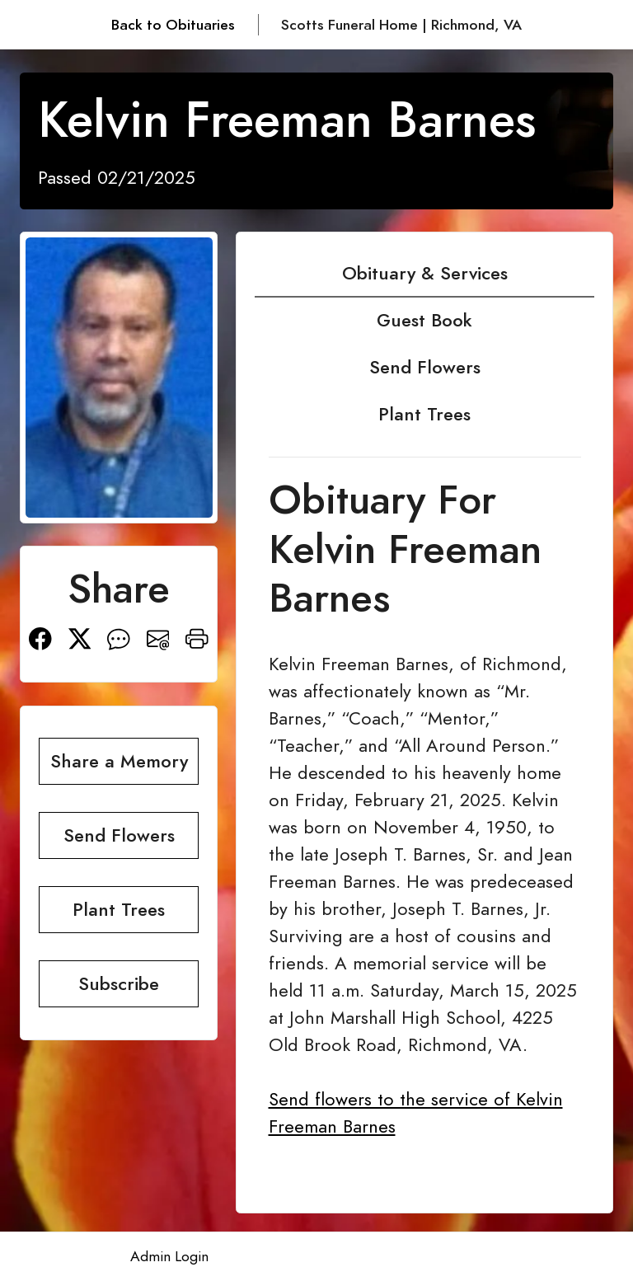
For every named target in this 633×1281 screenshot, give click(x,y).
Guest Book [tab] (424, 320)
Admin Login (169, 1256)
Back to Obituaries (173, 25)
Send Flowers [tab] (425, 367)
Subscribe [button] (118, 984)
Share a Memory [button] (119, 761)
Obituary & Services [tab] (425, 273)
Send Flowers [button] (119, 835)
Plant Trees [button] (119, 909)
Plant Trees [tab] (424, 414)
